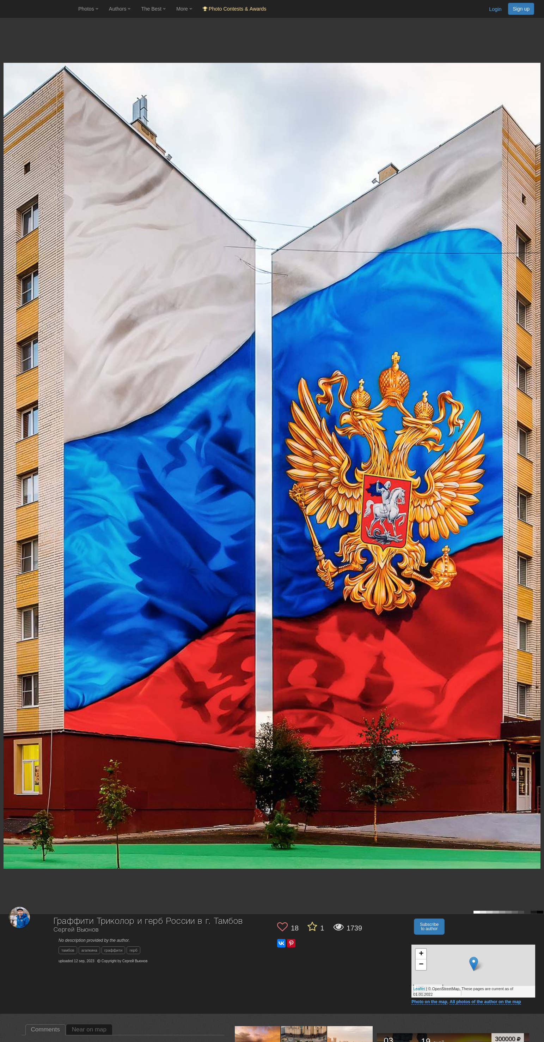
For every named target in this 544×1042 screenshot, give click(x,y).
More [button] (184, 8)
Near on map (89, 1029)
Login (495, 9)
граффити (113, 950)
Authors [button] (120, 8)
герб (133, 950)
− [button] (421, 964)
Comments (45, 1029)
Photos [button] (88, 8)
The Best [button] (153, 8)
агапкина (89, 950)
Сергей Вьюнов (76, 930)
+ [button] (421, 954)
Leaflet (419, 989)
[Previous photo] (6, 456)
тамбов (67, 950)
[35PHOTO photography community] (38, 9)
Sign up (521, 8)
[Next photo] (536, 456)
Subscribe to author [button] (429, 926)
